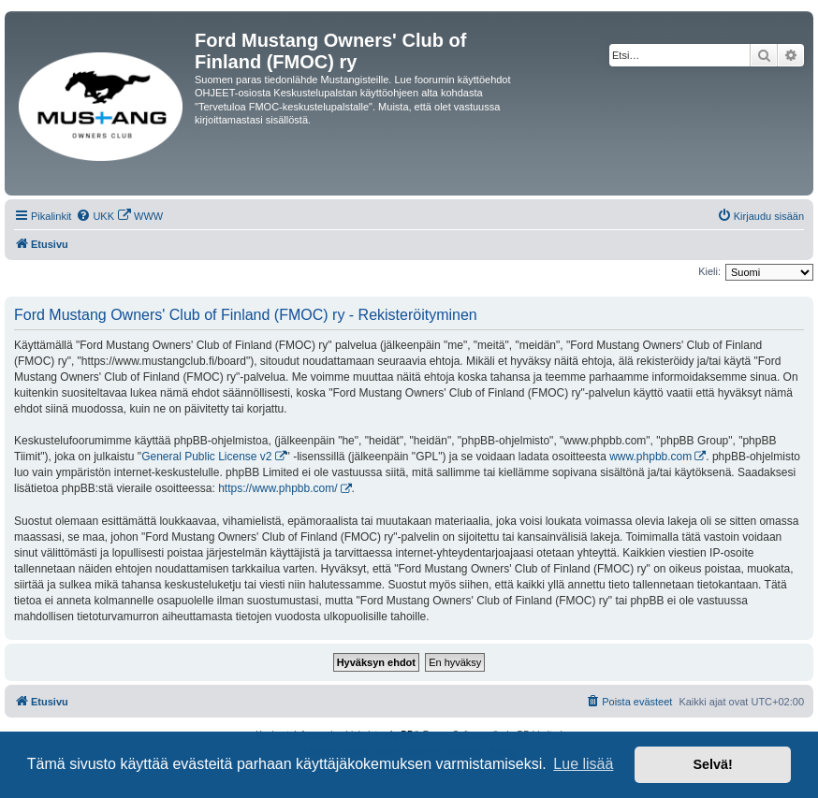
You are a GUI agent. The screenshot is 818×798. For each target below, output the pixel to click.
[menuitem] (95, 216)
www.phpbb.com (650, 456)
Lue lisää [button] (583, 764)
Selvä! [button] (712, 764)
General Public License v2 (206, 456)
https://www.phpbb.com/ (277, 488)
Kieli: (709, 271)
